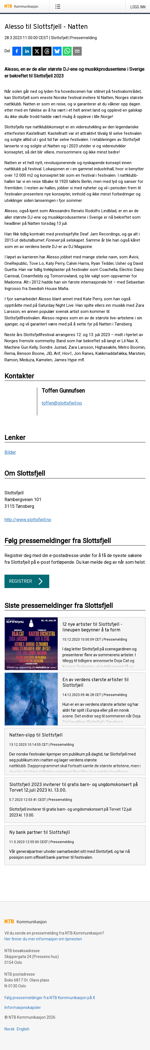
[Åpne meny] (59, 6)
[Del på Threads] (47, 52)
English (23, 1029)
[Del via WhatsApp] (67, 52)
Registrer (27, 581)
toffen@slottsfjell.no (62, 403)
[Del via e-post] (77, 52)
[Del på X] (36, 52)
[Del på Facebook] (16, 52)
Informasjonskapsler (22, 1007)
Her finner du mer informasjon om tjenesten (43, 939)
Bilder (10, 452)
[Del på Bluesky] (57, 52)
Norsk (9, 1029)
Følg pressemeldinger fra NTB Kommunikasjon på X (49, 997)
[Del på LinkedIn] (26, 52)
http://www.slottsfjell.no (27, 519)
